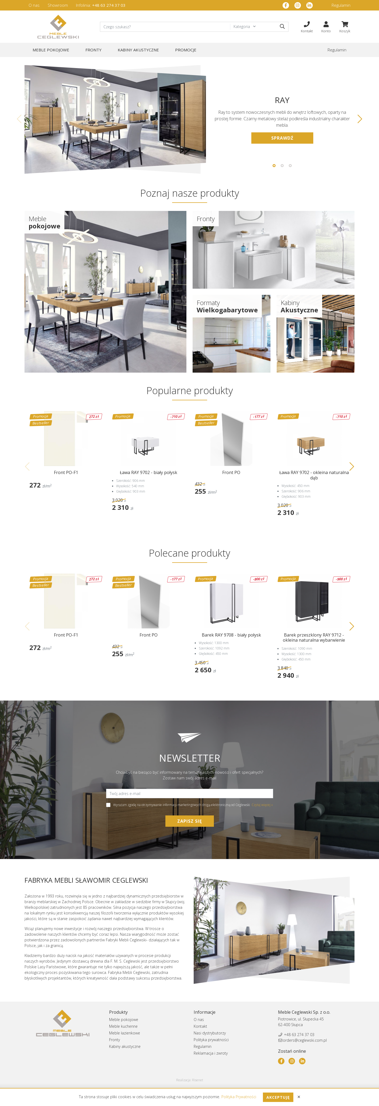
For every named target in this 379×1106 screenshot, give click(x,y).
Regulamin (341, 5)
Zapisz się (189, 821)
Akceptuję (278, 1097)
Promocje (185, 49)
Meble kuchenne (123, 1026)
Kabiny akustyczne (138, 49)
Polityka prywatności (211, 1039)
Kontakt (200, 1026)
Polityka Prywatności (239, 1096)
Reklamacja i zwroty (211, 1053)
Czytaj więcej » (262, 805)
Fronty (93, 49)
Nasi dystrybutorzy (210, 1033)
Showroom (58, 5)
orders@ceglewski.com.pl (305, 1040)
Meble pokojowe (51, 49)
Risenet (197, 1080)
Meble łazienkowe (124, 1033)
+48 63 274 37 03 (299, 1034)
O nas (34, 5)
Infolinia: (101, 5)
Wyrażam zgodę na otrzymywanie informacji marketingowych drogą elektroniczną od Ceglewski (189, 805)
